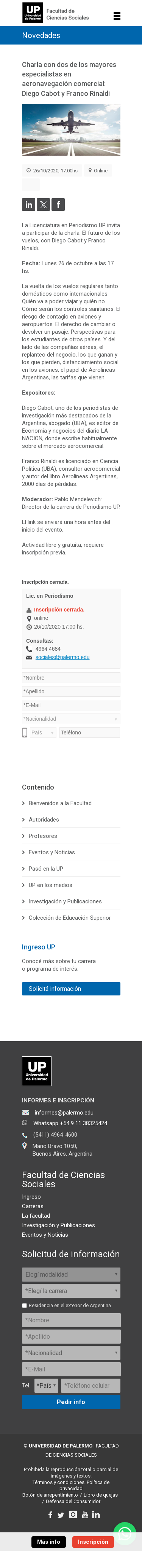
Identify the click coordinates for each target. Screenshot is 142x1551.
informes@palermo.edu (64, 1112)
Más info (48, 1541)
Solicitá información (55, 988)
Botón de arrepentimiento (50, 1495)
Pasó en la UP (46, 868)
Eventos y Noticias (52, 852)
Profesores (43, 836)
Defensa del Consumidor (73, 1501)
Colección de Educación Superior (70, 917)
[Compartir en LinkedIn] (28, 208)
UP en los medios (50, 885)
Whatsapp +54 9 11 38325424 (70, 1123)
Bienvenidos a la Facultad (60, 803)
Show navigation (117, 16)
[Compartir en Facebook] (58, 208)
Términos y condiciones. (59, 1482)
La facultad (36, 1215)
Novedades (41, 35)
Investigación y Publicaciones (65, 901)
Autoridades (44, 819)
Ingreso (31, 1196)
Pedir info (71, 1402)
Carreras (33, 1206)
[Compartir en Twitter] (43, 208)
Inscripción (93, 1541)
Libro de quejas (101, 1495)
